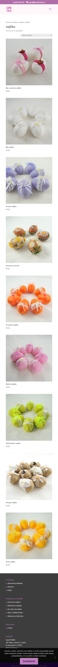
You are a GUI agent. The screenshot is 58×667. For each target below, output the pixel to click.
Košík (10, 590)
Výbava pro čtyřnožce (15, 616)
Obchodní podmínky (15, 583)
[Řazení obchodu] (36, 35)
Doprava (11, 587)
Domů (8, 22)
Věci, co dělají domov (15, 612)
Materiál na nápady (15, 605)
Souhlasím (29, 661)
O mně (10, 628)
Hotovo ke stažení (14, 602)
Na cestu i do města (15, 609)
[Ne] (55, 657)
